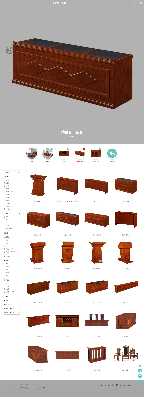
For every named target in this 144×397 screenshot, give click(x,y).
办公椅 (7, 289)
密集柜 (12, 300)
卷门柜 (7, 186)
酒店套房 (12, 256)
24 (84, 149)
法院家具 (8, 225)
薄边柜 (7, 188)
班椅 (7, 283)
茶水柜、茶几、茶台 (11, 252)
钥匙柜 (7, 200)
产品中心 (21, 384)
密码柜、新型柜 (10, 191)
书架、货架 (12, 304)
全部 (19, 172)
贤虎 (44, 388)
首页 (16, 384)
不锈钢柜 (8, 203)
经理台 (7, 266)
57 (36, 149)
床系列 (12, 296)
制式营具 (8, 209)
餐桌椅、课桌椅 (12, 308)
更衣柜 (7, 183)
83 (68, 149)
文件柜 (7, 180)
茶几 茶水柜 (9, 228)
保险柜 (12, 233)
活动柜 (7, 197)
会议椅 (7, 286)
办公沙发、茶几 (10, 292)
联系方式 (34, 384)
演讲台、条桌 (9, 249)
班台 (7, 217)
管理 (121, 385)
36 (100, 149)
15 (52, 149)
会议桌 (7, 220)
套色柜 (7, 194)
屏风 (7, 269)
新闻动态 (27, 384)
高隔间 (7, 275)
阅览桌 (7, 272)
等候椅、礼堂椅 (12, 312)
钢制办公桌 (9, 206)
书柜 (7, 222)
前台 (7, 264)
